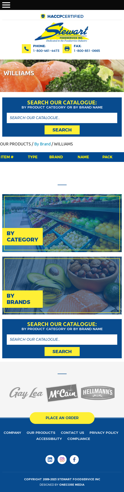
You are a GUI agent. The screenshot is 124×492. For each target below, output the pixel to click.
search (62, 130)
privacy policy (104, 432)
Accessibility (49, 439)
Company (12, 432)
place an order (62, 418)
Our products (41, 432)
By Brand (42, 144)
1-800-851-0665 (87, 51)
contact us (72, 432)
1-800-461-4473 (46, 51)
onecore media (71, 484)
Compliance (78, 439)
